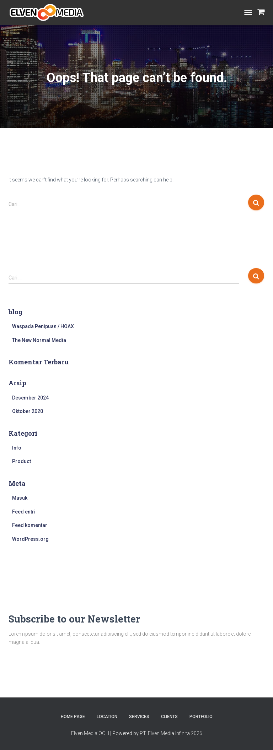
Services (139, 716)
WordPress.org (30, 539)
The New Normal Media (39, 340)
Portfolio (201, 716)
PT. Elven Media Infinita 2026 (171, 733)
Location (107, 716)
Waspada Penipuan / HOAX (43, 326)
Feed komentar (29, 525)
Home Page (73, 716)
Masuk (19, 498)
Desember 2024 (30, 398)
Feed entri (24, 512)
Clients (169, 716)
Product (21, 461)
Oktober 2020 (27, 411)
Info (16, 448)
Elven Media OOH (90, 733)
